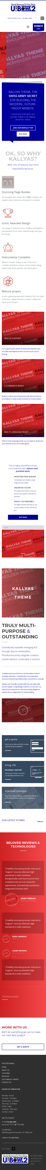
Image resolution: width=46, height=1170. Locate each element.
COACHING (6, 1073)
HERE (38, 28)
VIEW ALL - (40, 821)
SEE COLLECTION (29, 71)
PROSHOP (5, 1076)
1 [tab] (17, 553)
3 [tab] (28, 553)
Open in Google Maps (10, 1137)
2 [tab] (23, 553)
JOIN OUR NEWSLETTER (23, 128)
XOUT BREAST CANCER (10, 1079)
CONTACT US (6, 1082)
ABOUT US (5, 1070)
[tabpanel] (23, 55)
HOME (4, 1067)
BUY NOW (23, 134)
